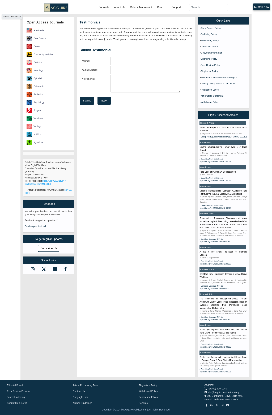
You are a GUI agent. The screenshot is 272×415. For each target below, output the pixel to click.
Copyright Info (80, 397)
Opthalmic (35, 78)
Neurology (35, 70)
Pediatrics (35, 94)
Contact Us (79, 391)
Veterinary (35, 118)
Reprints (143, 403)
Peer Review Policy (210, 65)
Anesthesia (35, 30)
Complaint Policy (209, 46)
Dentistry (34, 62)
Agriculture (35, 142)
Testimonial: (88, 79)
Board (160, 7)
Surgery (34, 110)
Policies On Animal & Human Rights (219, 77)
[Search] (208, 7)
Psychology (35, 102)
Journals (104, 7)
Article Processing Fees (85, 385)
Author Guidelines (82, 403)
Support (176, 7)
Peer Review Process (18, 391)
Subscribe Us (48, 248)
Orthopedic (35, 86)
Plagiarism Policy (209, 71)
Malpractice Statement (212, 96)
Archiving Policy (209, 34)
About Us (119, 7)
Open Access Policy (211, 28)
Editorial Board (15, 385)
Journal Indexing (16, 397)
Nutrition (34, 134)
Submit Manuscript (141, 7)
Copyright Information (211, 52)
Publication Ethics (210, 89)
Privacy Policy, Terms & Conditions (218, 83)
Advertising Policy (210, 40)
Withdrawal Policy (210, 102)
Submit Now (261, 6)
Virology (34, 126)
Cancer (33, 46)
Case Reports (36, 38)
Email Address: (90, 69)
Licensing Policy (209, 59)
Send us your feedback (35, 226)
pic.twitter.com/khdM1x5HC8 (38, 184)
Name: (86, 61)
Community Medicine (40, 54)
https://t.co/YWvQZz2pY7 (54, 181)
